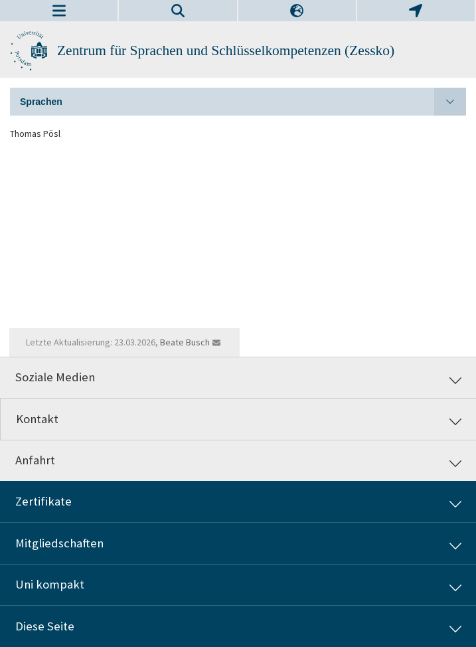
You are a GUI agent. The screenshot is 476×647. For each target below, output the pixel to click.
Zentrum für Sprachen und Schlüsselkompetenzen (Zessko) (225, 50)
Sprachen (243, 102)
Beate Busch (185, 342)
